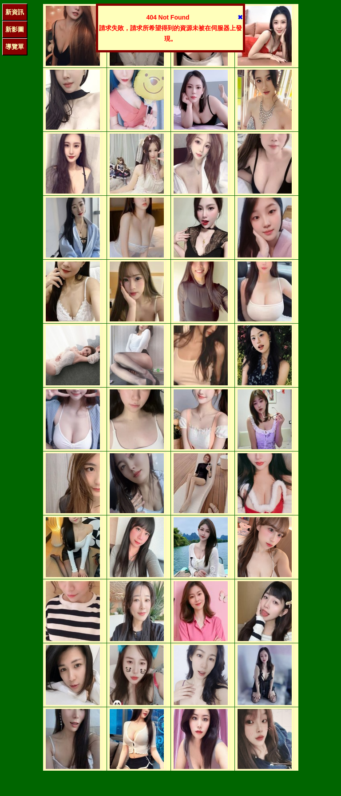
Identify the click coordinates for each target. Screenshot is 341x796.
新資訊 (14, 12)
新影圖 (14, 29)
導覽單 (14, 46)
